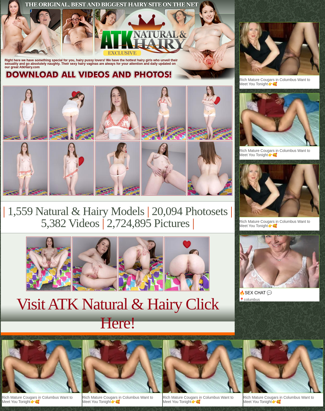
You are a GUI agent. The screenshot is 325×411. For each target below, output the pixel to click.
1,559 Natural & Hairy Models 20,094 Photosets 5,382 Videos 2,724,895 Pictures (117, 217)
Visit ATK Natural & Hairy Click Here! (118, 313)
